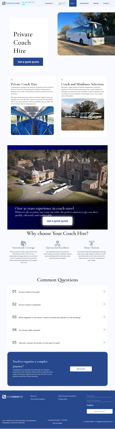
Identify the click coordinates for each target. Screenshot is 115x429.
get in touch (94, 94)
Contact (105, 3)
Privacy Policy (62, 399)
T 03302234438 (88, 422)
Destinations (84, 3)
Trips (72, 3)
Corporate (48, 3)
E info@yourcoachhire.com (104, 422)
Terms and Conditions (37, 399)
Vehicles (96, 3)
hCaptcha (93, 406)
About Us (33, 396)
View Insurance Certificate (67, 396)
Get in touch (81, 369)
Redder (60, 423)
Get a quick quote (28, 62)
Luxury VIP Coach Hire (62, 3)
